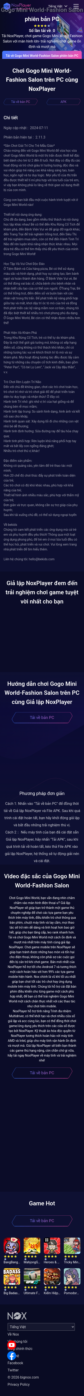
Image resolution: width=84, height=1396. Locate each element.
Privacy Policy (19, 1384)
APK (63, 102)
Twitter (13, 1370)
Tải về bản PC (20, 102)
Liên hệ (13, 1356)
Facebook (15, 1363)
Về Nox (13, 1334)
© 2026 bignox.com (23, 1377)
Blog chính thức (20, 1349)
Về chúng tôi (17, 1341)
